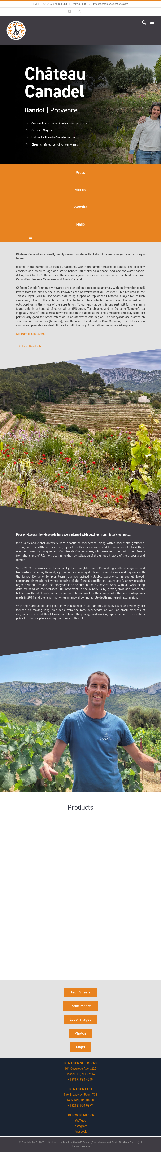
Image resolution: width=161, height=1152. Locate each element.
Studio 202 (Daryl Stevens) (125, 1142)
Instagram (80, 1126)
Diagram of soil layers (30, 334)
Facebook (80, 1131)
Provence (51, 110)
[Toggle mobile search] (144, 22)
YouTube (80, 1120)
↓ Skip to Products (29, 346)
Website (80, 207)
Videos (80, 189)
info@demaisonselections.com (110, 4)
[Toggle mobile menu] (152, 22)
